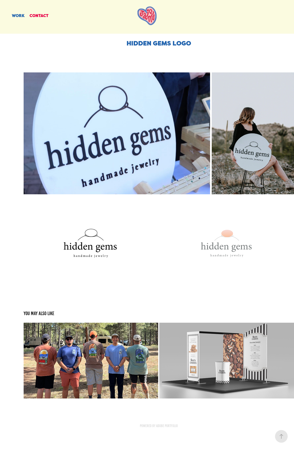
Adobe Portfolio (167, 426)
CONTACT (39, 15)
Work (18, 15)
